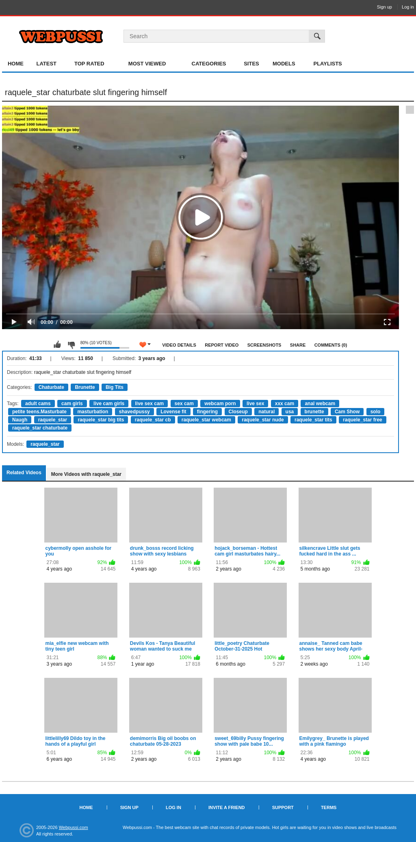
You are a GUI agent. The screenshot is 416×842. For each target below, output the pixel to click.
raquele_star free (362, 420)
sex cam (184, 403)
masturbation (92, 411)
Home (16, 64)
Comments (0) (330, 345)
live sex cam (149, 403)
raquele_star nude (263, 420)
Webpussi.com (73, 827)
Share (298, 345)
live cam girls (108, 403)
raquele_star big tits (101, 420)
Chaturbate (51, 387)
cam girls (72, 403)
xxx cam (284, 403)
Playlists (327, 64)
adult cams (38, 403)
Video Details (179, 345)
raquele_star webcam (206, 420)
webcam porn (220, 403)
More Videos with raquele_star (86, 474)
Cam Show (347, 411)
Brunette (85, 387)
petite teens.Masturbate (39, 411)
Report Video (221, 345)
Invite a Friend (226, 807)
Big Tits (115, 387)
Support (283, 807)
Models (284, 64)
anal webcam (320, 403)
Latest (46, 64)
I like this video (57, 345)
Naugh (19, 420)
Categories (209, 64)
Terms (329, 807)
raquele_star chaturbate (39, 428)
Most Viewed (147, 64)
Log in (408, 6)
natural (266, 411)
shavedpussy (134, 411)
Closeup (238, 411)
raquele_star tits (313, 420)
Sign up (384, 6)
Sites (251, 64)
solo (375, 411)
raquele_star (52, 420)
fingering (207, 411)
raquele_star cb (153, 420)
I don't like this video (71, 345)
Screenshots (264, 345)
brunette (314, 411)
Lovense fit (173, 411)
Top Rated (89, 64)
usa (290, 411)
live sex (255, 403)
